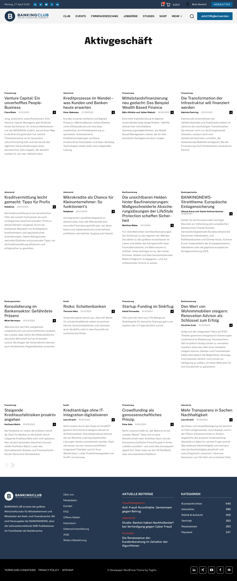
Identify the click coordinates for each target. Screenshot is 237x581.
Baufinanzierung (129, 192)
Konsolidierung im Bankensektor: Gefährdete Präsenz (28, 311)
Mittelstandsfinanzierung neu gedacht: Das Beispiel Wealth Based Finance (145, 103)
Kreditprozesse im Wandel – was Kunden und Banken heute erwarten (88, 103)
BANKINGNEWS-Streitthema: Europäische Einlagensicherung (204, 202)
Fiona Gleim (10, 112)
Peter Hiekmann (71, 112)
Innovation (128, 533)
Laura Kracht (69, 420)
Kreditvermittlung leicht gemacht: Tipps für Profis (27, 199)
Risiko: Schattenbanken (85, 306)
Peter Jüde (127, 424)
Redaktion (9, 207)
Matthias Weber (130, 225)
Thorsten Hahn (70, 311)
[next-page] (12, 465)
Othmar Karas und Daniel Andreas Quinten (202, 211)
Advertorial (68, 93)
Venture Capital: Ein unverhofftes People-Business (23, 103)
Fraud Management (133, 503)
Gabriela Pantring (189, 112)
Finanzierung (10, 93)
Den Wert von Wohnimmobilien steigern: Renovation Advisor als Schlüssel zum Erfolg (204, 313)
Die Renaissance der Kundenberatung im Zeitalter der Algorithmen (145, 542)
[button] (191, 16)
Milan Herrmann (12, 320)
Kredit (66, 301)
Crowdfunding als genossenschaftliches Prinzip (142, 415)
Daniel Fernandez (130, 311)
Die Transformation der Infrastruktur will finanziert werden (205, 103)
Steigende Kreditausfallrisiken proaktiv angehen (30, 415)
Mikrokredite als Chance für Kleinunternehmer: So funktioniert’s (88, 202)
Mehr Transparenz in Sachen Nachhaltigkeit (206, 412)
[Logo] (30, 496)
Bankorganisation (189, 192)
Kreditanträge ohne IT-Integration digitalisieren (85, 412)
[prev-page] (6, 465)
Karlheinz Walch (12, 424)
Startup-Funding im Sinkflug (148, 306)
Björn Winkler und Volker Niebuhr (139, 112)
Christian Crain (188, 325)
